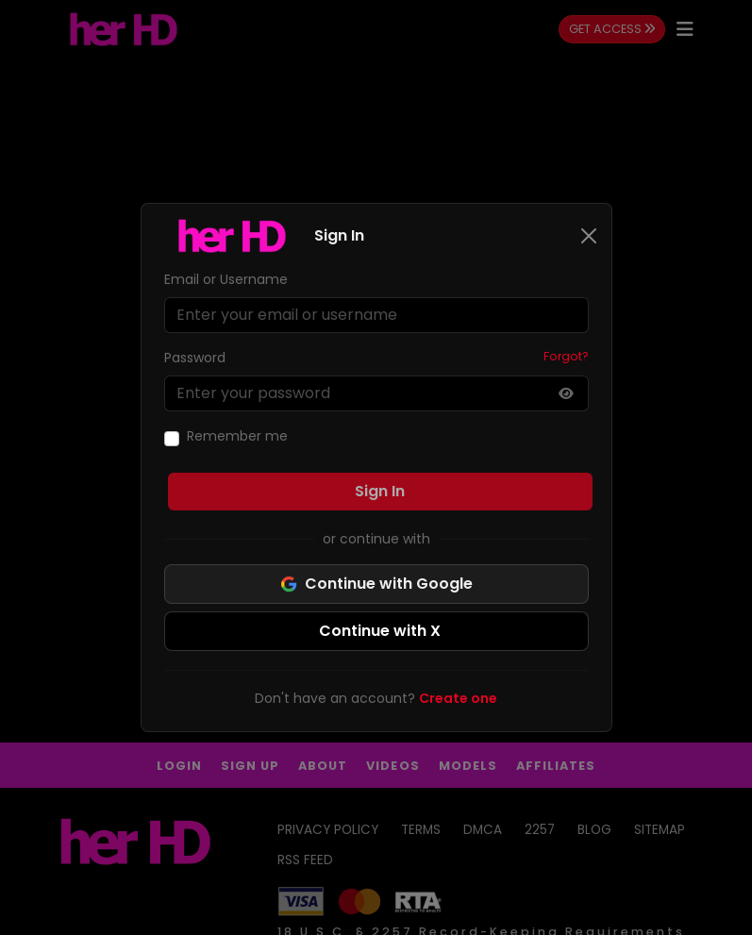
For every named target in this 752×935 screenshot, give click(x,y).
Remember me (237, 435)
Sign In (380, 491)
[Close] (589, 236)
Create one (458, 698)
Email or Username (226, 279)
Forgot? (566, 356)
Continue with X (380, 631)
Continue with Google (376, 583)
